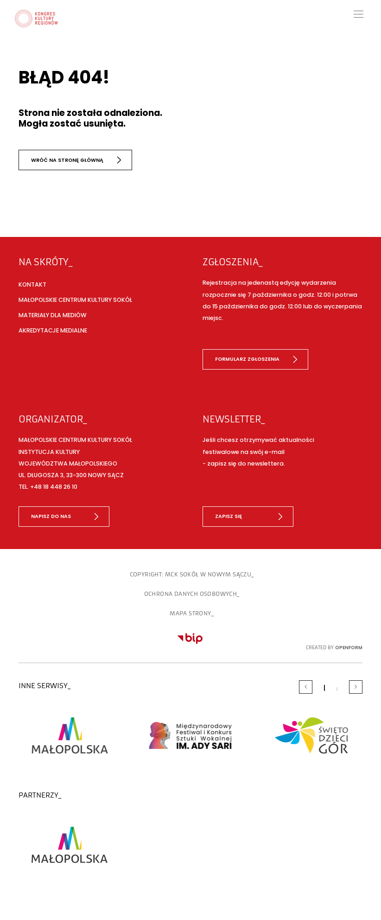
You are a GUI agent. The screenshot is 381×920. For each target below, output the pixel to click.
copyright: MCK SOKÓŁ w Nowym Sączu (191, 574)
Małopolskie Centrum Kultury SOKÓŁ (75, 300)
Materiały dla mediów (53, 315)
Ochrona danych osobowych (190, 594)
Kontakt (32, 284)
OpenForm (348, 648)
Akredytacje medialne (53, 330)
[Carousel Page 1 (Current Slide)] (324, 688)
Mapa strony (190, 613)
